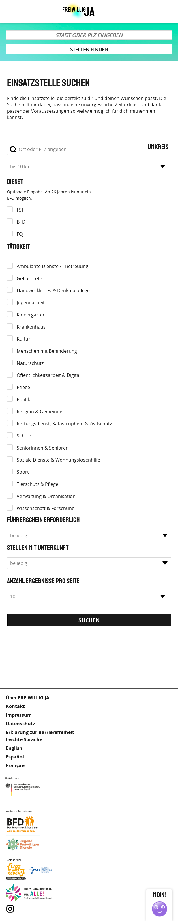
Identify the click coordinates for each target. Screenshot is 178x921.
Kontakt (15, 706)
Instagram (10, 909)
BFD (21, 222)
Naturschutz (30, 363)
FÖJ (20, 234)
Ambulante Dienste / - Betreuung (52, 266)
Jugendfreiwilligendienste (29, 844)
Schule (24, 436)
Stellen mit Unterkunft (38, 547)
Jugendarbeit (31, 302)
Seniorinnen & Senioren (43, 448)
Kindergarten (31, 315)
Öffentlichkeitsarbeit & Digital (48, 375)
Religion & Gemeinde (39, 411)
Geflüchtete (29, 278)
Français (15, 765)
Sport (23, 472)
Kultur (23, 339)
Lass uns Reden (29, 872)
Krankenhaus (31, 327)
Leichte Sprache (152, 11)
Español (15, 757)
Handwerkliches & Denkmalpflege (53, 290)
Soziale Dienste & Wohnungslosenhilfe (58, 460)
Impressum (19, 715)
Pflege (23, 387)
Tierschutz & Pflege (37, 484)
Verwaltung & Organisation (46, 496)
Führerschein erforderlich (43, 520)
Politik (23, 399)
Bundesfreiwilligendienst (29, 824)
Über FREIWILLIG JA (27, 697)
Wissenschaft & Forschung (45, 508)
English (14, 748)
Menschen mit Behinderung (47, 351)
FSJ (20, 210)
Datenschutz (20, 723)
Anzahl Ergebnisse (31, 581)
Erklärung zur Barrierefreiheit (40, 732)
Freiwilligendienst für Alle (29, 893)
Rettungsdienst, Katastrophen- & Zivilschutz (64, 423)
